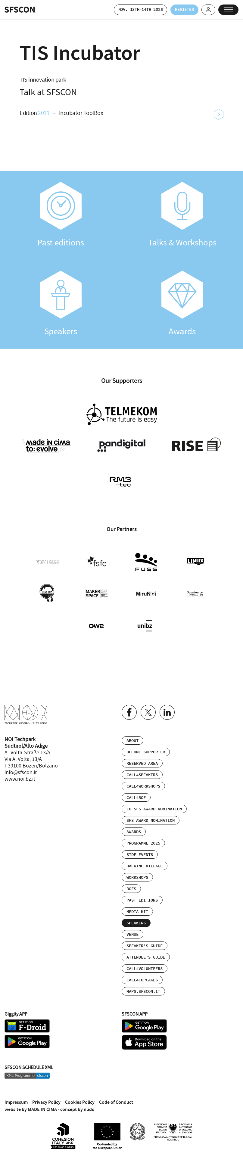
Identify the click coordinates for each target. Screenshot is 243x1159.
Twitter (148, 707)
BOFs (131, 884)
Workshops (137, 873)
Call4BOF (136, 793)
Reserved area (142, 759)
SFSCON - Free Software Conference (20, 10)
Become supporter (145, 748)
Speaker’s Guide (144, 941)
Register (180, 9)
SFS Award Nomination (150, 816)
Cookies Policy (80, 1098)
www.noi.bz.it (20, 774)
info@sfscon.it (21, 768)
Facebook (129, 707)
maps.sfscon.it (143, 987)
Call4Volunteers (144, 964)
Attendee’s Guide (145, 953)
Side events (139, 850)
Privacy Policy (46, 1098)
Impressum (16, 1098)
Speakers (61, 304)
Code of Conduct (116, 1098)
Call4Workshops (143, 782)
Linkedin (167, 707)
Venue (132, 930)
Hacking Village (144, 862)
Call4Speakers (142, 770)
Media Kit (137, 907)
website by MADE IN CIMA (31, 1105)
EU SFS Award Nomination (154, 805)
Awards (182, 304)
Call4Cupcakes (142, 976)
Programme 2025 (143, 839)
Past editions (61, 215)
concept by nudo (77, 1105)
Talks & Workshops (182, 215)
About (132, 736)
